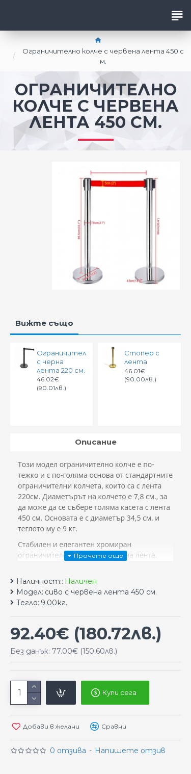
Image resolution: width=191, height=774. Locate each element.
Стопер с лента (141, 357)
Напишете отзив (130, 750)
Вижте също (44, 323)
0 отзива (68, 750)
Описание (96, 442)
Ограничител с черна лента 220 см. (61, 361)
